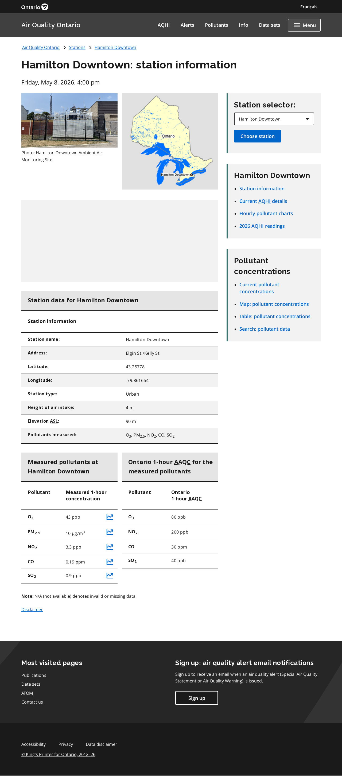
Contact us (32, 702)
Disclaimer (32, 609)
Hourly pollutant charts (266, 213)
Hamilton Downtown (115, 47)
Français (308, 7)
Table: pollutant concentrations (274, 316)
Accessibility (33, 744)
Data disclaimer (101, 744)
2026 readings (262, 226)
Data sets (269, 25)
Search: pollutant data (264, 329)
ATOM (27, 693)
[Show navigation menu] (304, 25)
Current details (263, 201)
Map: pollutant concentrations (274, 304)
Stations (77, 47)
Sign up (196, 698)
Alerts (187, 25)
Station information (262, 188)
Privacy (66, 744)
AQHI (164, 25)
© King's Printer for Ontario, (58, 754)
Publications (33, 675)
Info (243, 25)
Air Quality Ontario (51, 25)
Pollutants (216, 25)
